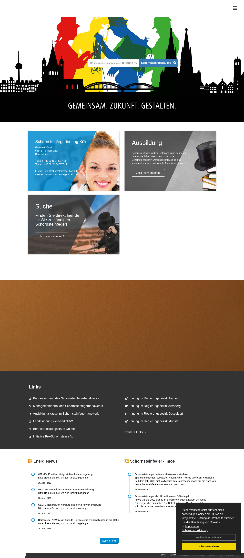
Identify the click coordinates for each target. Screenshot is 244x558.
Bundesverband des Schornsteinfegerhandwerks (64, 398)
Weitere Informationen (209, 537)
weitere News (109, 540)
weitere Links (135, 432)
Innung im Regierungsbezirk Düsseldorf (154, 413)
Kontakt (172, 555)
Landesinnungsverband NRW (51, 421)
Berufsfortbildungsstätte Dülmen (52, 429)
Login (163, 555)
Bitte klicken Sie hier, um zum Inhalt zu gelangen (63, 477)
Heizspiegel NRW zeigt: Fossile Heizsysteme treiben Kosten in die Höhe (78, 520)
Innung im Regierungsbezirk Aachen (152, 398)
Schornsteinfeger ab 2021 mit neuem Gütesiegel (162, 496)
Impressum (192, 526)
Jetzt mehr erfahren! (148, 172)
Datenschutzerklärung (195, 530)
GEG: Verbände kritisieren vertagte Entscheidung (66, 489)
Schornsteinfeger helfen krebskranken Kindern (161, 474)
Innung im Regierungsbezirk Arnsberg (153, 406)
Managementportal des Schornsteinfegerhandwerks (66, 406)
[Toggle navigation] (235, 10)
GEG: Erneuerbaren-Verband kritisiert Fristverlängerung (70, 504)
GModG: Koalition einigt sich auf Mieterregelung (65, 474)
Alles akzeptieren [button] (209, 546)
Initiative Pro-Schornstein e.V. (51, 436)
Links (35, 387)
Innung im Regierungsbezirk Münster (152, 421)
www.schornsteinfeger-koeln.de (61, 174)
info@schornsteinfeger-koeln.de (61, 171)
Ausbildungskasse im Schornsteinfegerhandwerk (64, 413)
